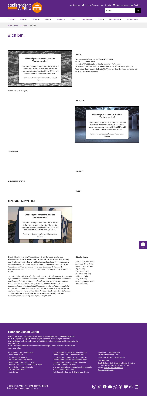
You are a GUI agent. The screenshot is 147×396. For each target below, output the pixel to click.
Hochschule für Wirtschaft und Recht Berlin (69, 362)
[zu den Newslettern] (131, 387)
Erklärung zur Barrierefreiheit (23, 388)
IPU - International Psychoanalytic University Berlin (72, 367)
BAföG (47, 20)
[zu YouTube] (110, 387)
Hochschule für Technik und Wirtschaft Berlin (70, 360)
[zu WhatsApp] (115, 387)
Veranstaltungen (121, 5)
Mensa (22, 20)
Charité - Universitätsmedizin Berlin (21, 362)
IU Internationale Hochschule (64, 370)
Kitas (100, 20)
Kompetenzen (87, 20)
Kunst (16, 25)
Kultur (73, 20)
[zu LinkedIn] (136, 387)
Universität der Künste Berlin (108, 355)
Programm (24, 25)
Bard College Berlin (15, 355)
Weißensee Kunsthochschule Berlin (111, 357)
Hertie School (13, 372)
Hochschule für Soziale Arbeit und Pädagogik (70, 352)
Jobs (143, 230)
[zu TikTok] (99, 387)
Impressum (22, 386)
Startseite (12, 20)
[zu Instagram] (94, 387)
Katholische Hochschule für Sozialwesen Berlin (71, 372)
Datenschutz (35, 386)
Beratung (60, 20)
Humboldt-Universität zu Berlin (64, 365)
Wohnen (35, 20)
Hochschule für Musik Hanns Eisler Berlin (68, 355)
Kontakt (105, 5)
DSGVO (45, 386)
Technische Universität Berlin (109, 352)
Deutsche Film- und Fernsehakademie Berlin (25, 365)
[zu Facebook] (104, 387)
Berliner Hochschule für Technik (20, 360)
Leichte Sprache (90, 5)
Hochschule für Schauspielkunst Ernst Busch (70, 357)
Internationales (114, 20)
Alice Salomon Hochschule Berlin (20, 352)
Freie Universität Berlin (16, 370)
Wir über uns (131, 20)
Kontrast (74, 5)
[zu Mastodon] (126, 387)
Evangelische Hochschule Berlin (20, 367)
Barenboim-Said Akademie (18, 357)
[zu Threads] (120, 387)
